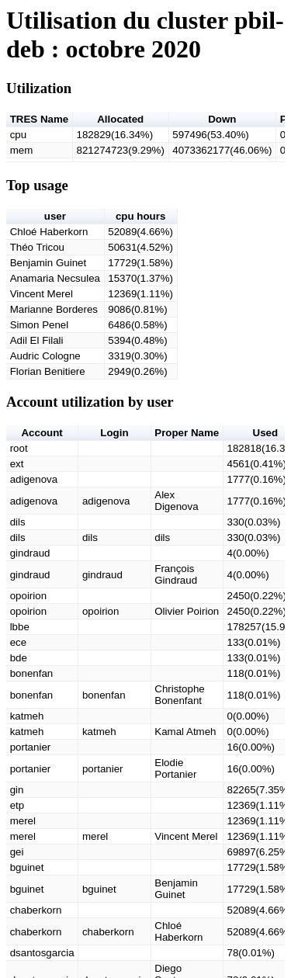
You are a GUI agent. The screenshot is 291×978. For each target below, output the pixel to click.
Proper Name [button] (186, 433)
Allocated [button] (120, 119)
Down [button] (222, 119)
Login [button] (114, 433)
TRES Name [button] (39, 119)
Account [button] (41, 433)
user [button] (55, 216)
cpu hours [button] (140, 216)
